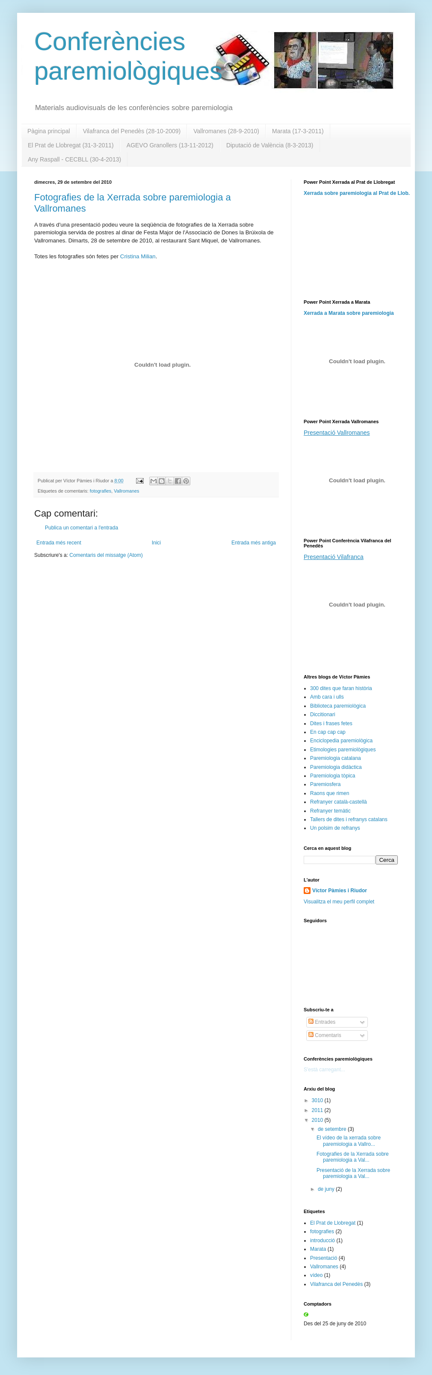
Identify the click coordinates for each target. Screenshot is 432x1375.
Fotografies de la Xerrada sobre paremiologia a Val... (353, 1157)
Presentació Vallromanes (337, 432)
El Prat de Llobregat (332, 1223)
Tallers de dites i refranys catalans (349, 819)
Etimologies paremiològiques (343, 750)
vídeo (316, 1275)
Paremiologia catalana (335, 758)
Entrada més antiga (253, 543)
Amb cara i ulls (327, 697)
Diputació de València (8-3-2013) (270, 145)
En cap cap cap (328, 732)
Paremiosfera (325, 784)
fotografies (100, 490)
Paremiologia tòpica (332, 776)
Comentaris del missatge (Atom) (105, 555)
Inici (156, 543)
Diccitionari (322, 714)
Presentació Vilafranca (334, 556)
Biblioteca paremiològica (338, 706)
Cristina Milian (138, 256)
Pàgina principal (48, 131)
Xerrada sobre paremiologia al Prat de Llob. (357, 193)
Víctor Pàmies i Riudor (339, 891)
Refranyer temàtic (330, 811)
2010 (318, 1120)
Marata (318, 1249)
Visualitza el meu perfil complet (339, 902)
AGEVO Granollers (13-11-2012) (170, 145)
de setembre (333, 1129)
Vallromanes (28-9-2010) (226, 131)
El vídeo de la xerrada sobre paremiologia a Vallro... (349, 1141)
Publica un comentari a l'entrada (81, 528)
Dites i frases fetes (331, 723)
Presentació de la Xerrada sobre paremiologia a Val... (353, 1173)
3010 (318, 1100)
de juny (327, 1189)
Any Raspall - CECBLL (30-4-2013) (74, 159)
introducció (322, 1240)
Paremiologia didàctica (336, 767)
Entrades (321, 1022)
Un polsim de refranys (335, 828)
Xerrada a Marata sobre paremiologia (349, 313)
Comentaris (324, 1035)
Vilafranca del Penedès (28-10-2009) (132, 131)
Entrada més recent (58, 543)
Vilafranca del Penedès (336, 1284)
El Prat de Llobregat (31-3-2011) (71, 145)
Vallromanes (126, 490)
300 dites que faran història (341, 688)
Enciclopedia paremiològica (341, 741)
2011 (318, 1110)
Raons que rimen (329, 793)
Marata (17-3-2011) (298, 131)
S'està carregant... (324, 1070)
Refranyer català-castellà (338, 802)
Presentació (323, 1258)
